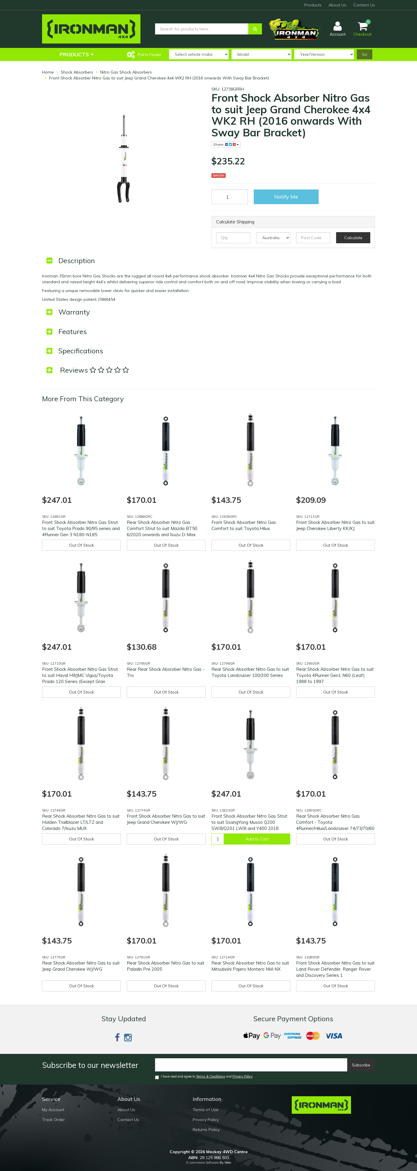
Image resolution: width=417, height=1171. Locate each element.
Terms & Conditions (210, 1076)
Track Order (53, 1119)
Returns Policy (206, 1129)
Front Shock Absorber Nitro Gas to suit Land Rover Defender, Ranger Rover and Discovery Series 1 (335, 969)
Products (313, 5)
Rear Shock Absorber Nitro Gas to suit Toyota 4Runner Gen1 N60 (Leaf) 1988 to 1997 (335, 675)
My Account (53, 1109)
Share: (226, 144)
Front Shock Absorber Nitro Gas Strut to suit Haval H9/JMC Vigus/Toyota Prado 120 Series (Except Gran (80, 675)
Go (364, 54)
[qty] (233, 237)
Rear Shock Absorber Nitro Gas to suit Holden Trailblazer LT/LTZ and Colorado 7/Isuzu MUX (81, 822)
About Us (337, 5)
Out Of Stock (81, 545)
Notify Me (286, 196)
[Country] (273, 237)
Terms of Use (205, 1109)
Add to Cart (257, 839)
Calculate (353, 237)
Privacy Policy (242, 1076)
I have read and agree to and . (204, 1076)
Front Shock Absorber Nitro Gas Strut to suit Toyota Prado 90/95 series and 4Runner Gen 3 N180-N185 (81, 528)
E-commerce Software (202, 1162)
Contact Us (364, 5)
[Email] (251, 1064)
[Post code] (313, 237)
